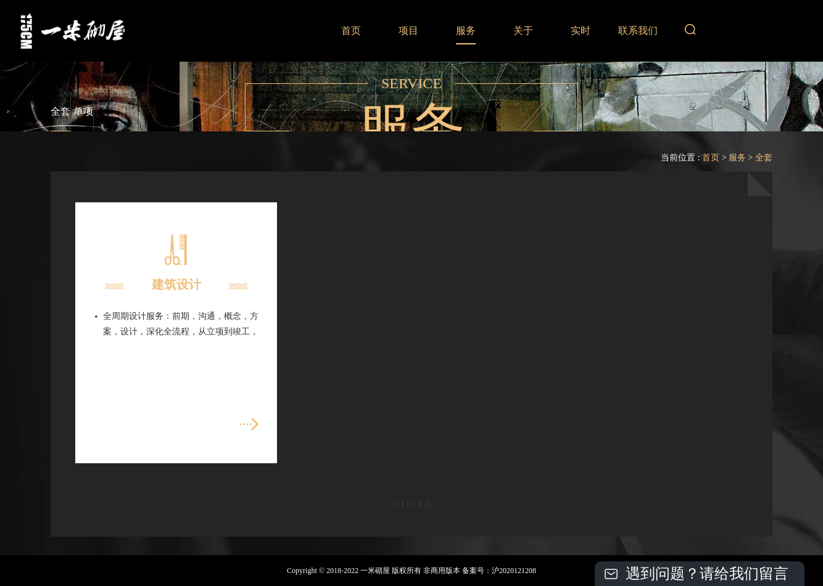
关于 (523, 30)
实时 (580, 30)
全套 (60, 111)
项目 (408, 30)
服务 (466, 30)
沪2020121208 (514, 570)
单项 (83, 111)
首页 (351, 30)
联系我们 (638, 30)
